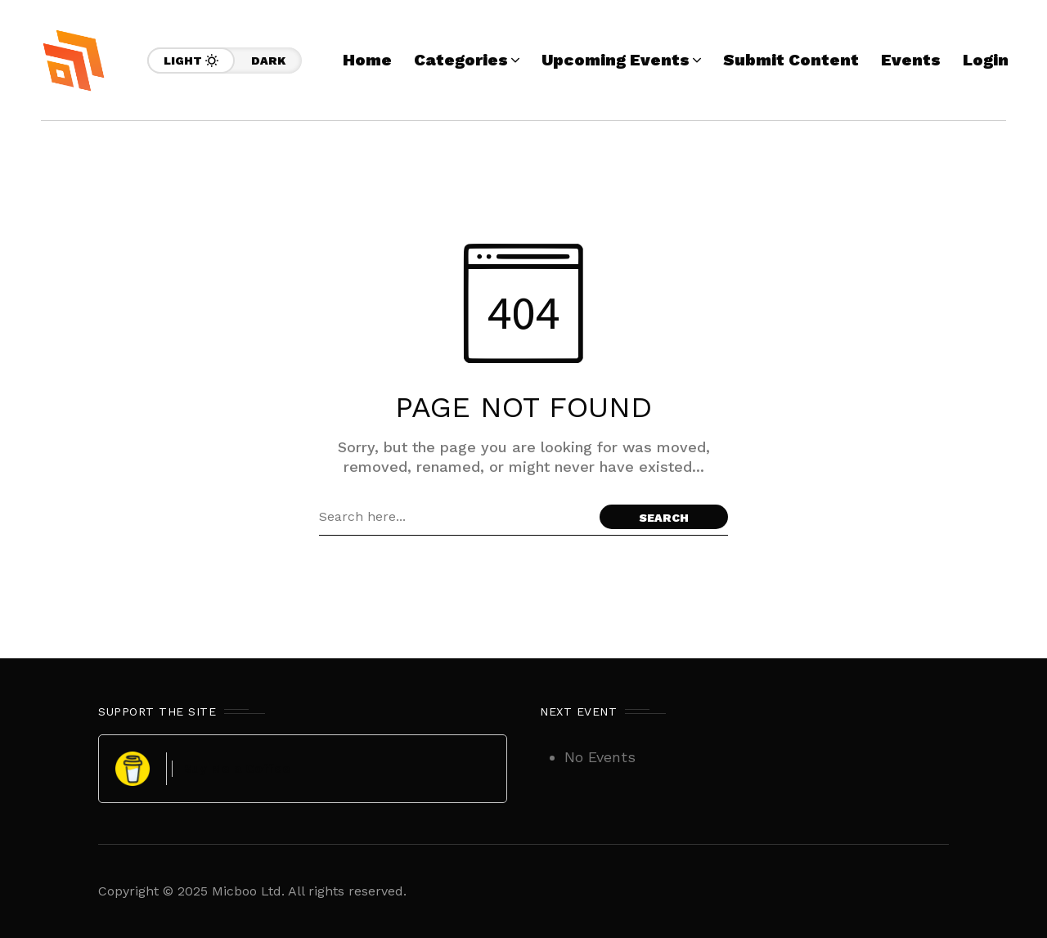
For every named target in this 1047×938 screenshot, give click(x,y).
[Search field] (455, 517)
